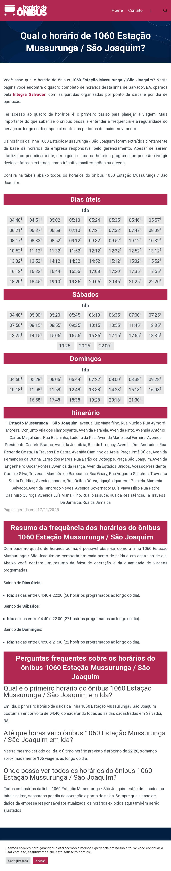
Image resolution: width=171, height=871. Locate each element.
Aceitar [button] (40, 861)
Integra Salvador (29, 94)
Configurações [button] (18, 861)
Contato (135, 10)
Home (117, 10)
